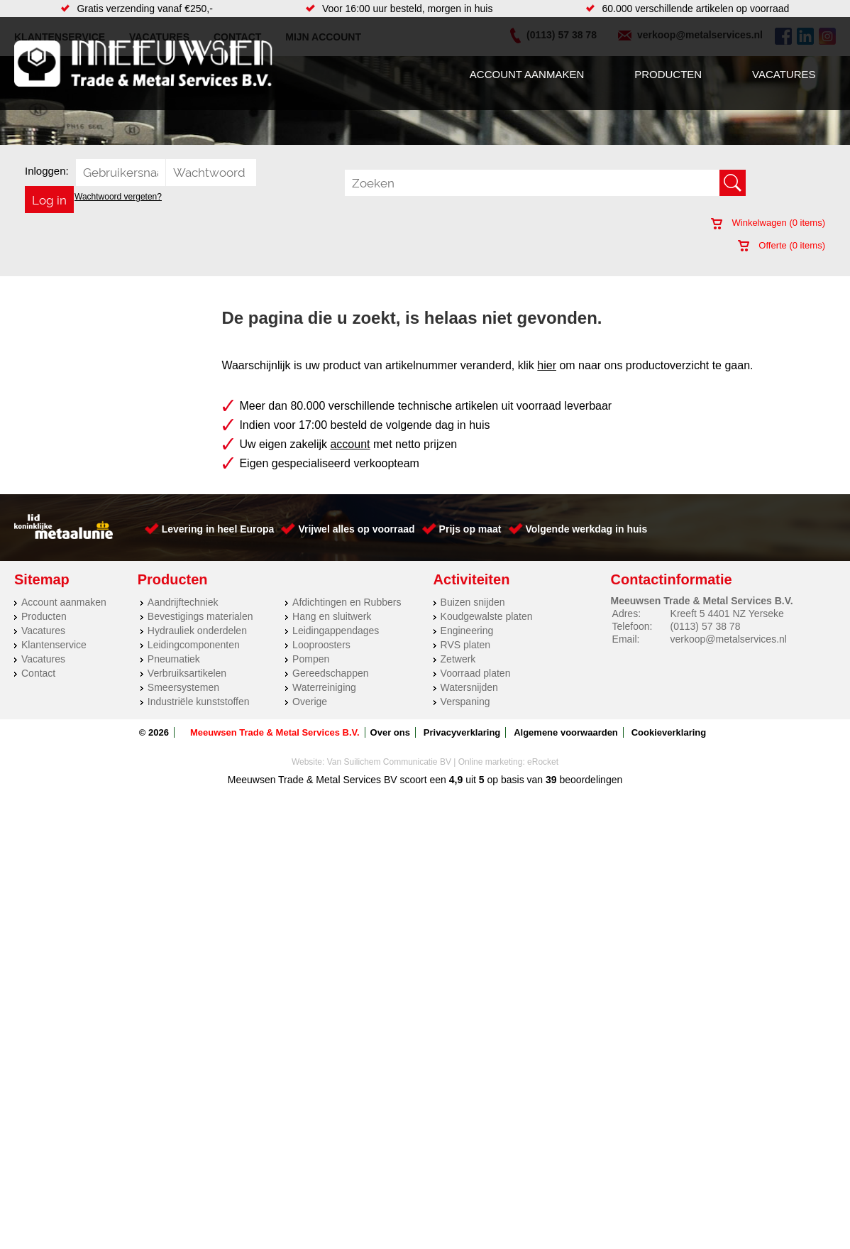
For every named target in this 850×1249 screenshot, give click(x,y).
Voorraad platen (476, 673)
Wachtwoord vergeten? (118, 197)
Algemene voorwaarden (566, 732)
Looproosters (321, 644)
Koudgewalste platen (487, 616)
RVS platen (466, 644)
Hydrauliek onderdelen (197, 630)
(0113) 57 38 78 (705, 626)
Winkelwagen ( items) (768, 222)
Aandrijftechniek (183, 602)
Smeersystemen (183, 687)
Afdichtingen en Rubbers (346, 602)
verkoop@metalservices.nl (728, 639)
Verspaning (465, 701)
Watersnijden (469, 687)
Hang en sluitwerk (331, 616)
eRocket (542, 762)
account (350, 444)
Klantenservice (54, 644)
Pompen (310, 659)
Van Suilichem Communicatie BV (389, 762)
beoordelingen (590, 779)
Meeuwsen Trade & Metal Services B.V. (275, 732)
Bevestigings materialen (200, 616)
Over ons (390, 732)
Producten (668, 74)
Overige (309, 701)
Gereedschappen (330, 673)
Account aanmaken (527, 74)
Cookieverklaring (669, 732)
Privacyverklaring (462, 732)
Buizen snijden (473, 602)
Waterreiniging (324, 687)
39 (551, 779)
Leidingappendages (335, 630)
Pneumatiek (174, 659)
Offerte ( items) (781, 245)
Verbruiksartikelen (187, 673)
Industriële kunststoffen (199, 701)
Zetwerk (458, 659)
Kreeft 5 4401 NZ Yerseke (727, 613)
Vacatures (783, 74)
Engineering (467, 630)
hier (546, 365)
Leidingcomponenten (194, 644)
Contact (38, 673)
